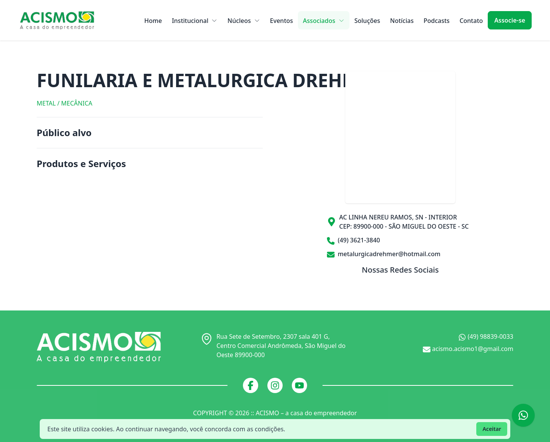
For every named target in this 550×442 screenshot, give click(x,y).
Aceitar (491, 428)
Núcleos (243, 20)
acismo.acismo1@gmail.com (468, 348)
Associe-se (509, 20)
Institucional (195, 20)
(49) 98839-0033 (485, 336)
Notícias (402, 20)
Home (153, 20)
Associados (324, 20)
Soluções (367, 20)
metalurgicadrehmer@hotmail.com (383, 254)
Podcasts (437, 20)
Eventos (281, 20)
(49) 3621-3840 (353, 240)
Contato (471, 20)
